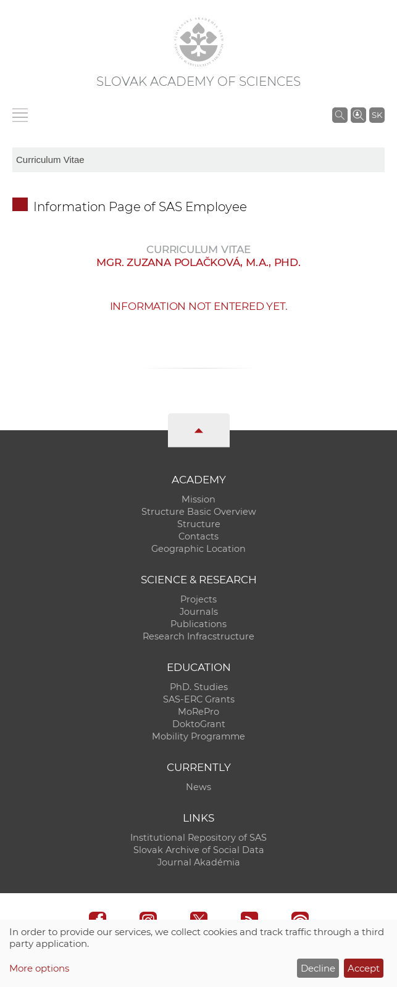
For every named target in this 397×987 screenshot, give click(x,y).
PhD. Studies (199, 687)
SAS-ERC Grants (199, 699)
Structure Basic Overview (198, 511)
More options (39, 968)
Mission (198, 499)
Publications (198, 624)
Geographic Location (198, 548)
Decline (318, 968)
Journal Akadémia (198, 862)
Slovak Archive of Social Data (198, 850)
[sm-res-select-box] (198, 160)
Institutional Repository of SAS (198, 837)
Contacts (198, 536)
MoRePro (198, 711)
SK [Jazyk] (377, 115)
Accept (364, 968)
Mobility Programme (198, 736)
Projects (198, 599)
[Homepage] (199, 42)
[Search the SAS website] (340, 115)
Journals (199, 611)
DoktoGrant (198, 724)
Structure (198, 524)
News (198, 787)
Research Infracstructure (198, 636)
